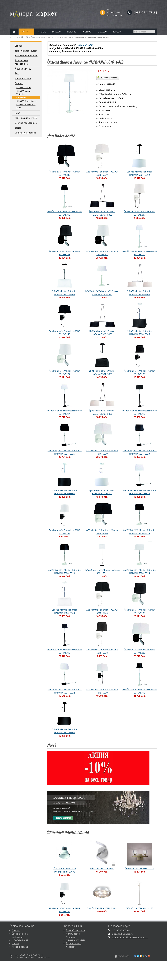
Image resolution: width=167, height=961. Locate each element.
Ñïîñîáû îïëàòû (73, 933)
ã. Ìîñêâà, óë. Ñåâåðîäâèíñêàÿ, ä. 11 (130, 937)
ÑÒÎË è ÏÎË (71, 31)
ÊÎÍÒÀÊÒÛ (102, 31)
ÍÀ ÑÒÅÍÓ (56, 31)
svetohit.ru (14, 37)
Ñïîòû (17, 112)
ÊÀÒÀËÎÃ (24, 37)
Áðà (17, 73)
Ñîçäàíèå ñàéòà (123, 956)
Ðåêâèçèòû (17, 936)
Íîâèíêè (18, 127)
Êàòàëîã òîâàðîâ (20, 933)
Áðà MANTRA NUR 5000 (102, 868)
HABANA (67, 37)
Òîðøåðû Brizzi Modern (27, 101)
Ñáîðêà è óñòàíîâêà (75, 940)
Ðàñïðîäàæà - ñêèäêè (25, 132)
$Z (116, 956)
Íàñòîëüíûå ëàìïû (23, 78)
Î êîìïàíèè (16, 930)
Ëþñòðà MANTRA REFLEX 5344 (102, 908)
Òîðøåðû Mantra (24, 87)
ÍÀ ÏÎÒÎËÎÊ (42, 31)
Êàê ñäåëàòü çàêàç (75, 930)
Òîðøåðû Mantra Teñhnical (50, 37)
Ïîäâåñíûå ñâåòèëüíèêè (26, 55)
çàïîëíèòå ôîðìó (85, 45)
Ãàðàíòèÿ (70, 946)
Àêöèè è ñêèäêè (20, 946)
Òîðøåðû (34, 37)
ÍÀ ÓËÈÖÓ (86, 31)
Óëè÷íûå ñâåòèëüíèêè (26, 122)
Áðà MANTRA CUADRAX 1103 (139, 868)
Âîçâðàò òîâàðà (73, 943)
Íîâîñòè (15, 943)
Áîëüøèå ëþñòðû (23, 68)
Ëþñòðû (19, 45)
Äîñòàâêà (71, 936)
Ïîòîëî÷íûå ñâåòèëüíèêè (26, 50)
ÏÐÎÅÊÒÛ (117, 31)
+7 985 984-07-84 (121, 930)
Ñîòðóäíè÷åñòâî (20, 940)
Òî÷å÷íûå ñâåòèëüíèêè (26, 117)
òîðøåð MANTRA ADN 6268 (139, 908)
